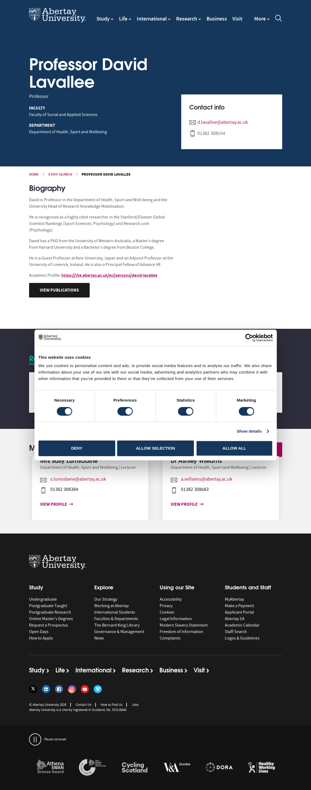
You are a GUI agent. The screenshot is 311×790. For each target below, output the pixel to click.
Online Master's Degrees (51, 618)
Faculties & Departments (116, 618)
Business (217, 18)
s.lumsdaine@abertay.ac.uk (68, 479)
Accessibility (171, 599)
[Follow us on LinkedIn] (46, 689)
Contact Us (83, 704)
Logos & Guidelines (242, 638)
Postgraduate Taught (48, 605)
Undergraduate (43, 599)
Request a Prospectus (48, 625)
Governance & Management (119, 631)
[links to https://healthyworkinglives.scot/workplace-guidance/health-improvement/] (261, 767)
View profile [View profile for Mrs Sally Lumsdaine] (45, 504)
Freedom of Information (181, 631)
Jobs (135, 704)
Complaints (170, 638)
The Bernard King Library (116, 625)
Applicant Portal (239, 612)
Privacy (166, 605)
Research (186, 18)
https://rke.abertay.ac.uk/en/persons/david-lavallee (109, 275)
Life (123, 18)
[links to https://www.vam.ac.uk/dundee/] (176, 767)
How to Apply (41, 638)
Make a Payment (239, 605)
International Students (114, 612)
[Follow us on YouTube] (85, 689)
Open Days (38, 631)
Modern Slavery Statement (184, 625)
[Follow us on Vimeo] (98, 689)
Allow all (234, 448)
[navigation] (262, 21)
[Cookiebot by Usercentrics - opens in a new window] (249, 338)
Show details (249, 431)
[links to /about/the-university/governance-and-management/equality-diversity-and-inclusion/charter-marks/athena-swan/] (50, 767)
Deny (76, 448)
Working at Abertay (111, 605)
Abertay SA (234, 618)
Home (34, 174)
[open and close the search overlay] (278, 19)
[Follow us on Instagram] (72, 689)
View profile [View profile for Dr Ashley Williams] (175, 504)
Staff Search (60, 174)
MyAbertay (234, 599)
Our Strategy (105, 599)
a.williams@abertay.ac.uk (197, 479)
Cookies (167, 612)
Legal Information (176, 618)
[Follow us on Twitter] (33, 689)
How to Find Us (111, 704)
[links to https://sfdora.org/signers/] (219, 767)
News (99, 638)
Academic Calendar (242, 625)
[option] (90, 488)
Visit (237, 18)
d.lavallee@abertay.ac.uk (222, 122)
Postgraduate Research (50, 612)
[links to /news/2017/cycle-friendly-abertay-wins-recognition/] (134, 767)
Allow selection (155, 448)
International (152, 18)
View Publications (59, 290)
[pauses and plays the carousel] (35, 739)
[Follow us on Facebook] (59, 689)
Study (103, 18)
